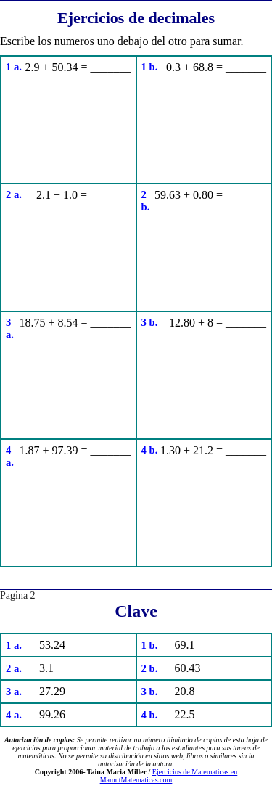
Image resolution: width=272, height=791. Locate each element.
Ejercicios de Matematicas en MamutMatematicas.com (169, 776)
